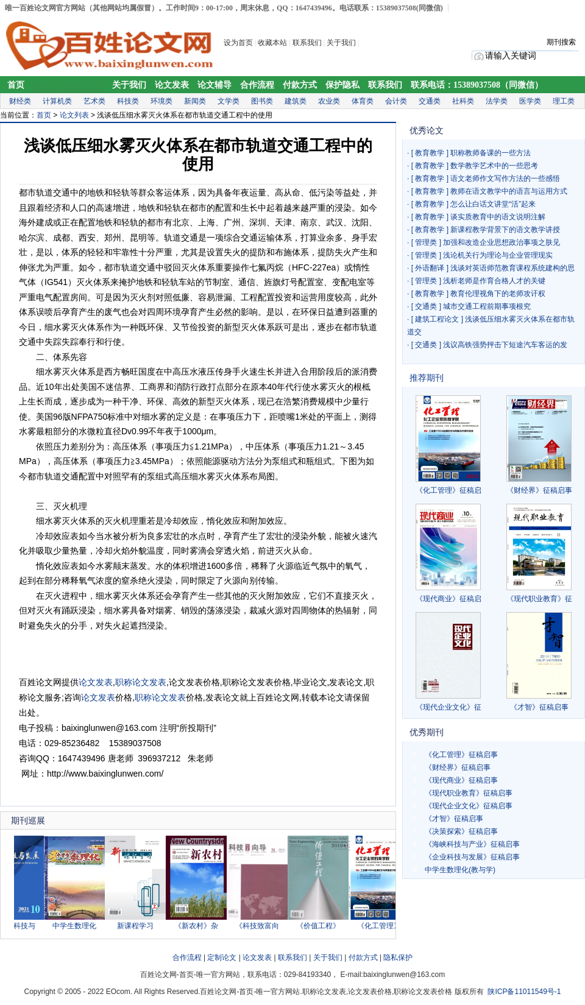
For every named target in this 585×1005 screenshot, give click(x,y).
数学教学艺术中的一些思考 (494, 165)
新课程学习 (139, 926)
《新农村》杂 (200, 926)
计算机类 (57, 101)
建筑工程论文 (437, 319)
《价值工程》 (322, 926)
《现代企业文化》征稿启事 (468, 806)
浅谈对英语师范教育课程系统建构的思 (512, 268)
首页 (15, 85)
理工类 (564, 101)
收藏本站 (272, 42)
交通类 (430, 101)
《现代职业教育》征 (539, 598)
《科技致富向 (261, 926)
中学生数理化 (78, 926)
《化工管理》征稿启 (448, 490)
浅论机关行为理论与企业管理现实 (498, 255)
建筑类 (296, 101)
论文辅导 (214, 85)
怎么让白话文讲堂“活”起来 (493, 204)
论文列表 (74, 115)
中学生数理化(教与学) (460, 870)
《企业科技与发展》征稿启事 (472, 857)
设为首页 (238, 42)
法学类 (497, 101)
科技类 (128, 101)
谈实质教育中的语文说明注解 (497, 217)
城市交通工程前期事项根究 (487, 306)
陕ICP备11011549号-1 (524, 991)
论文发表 (172, 85)
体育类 (363, 101)
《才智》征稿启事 (539, 707)
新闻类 (195, 101)
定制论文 (221, 957)
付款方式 (300, 85)
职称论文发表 (140, 682)
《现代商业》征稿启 (448, 598)
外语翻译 (429, 268)
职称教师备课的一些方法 (490, 153)
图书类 (262, 101)
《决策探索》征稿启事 (461, 831)
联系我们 (307, 42)
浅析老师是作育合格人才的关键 (494, 281)
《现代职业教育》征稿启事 (468, 793)
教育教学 (429, 153)
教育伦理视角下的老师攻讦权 (497, 293)
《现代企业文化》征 (448, 707)
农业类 (329, 101)
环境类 (161, 101)
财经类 (20, 101)
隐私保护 (398, 957)
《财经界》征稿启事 (539, 490)
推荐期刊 (427, 378)
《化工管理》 (383, 926)
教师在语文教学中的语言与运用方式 (508, 191)
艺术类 (94, 101)
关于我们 (342, 42)
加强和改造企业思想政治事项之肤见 (501, 242)
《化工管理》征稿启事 (461, 754)
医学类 (530, 101)
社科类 (463, 101)
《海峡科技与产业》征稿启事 (472, 844)
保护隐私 (342, 85)
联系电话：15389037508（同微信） (477, 85)
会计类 (396, 101)
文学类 (228, 101)
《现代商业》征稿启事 (461, 780)
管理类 (426, 242)
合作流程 (257, 85)
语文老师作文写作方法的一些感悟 (505, 178)
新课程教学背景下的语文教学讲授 (505, 229)
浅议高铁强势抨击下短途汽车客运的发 (505, 344)
